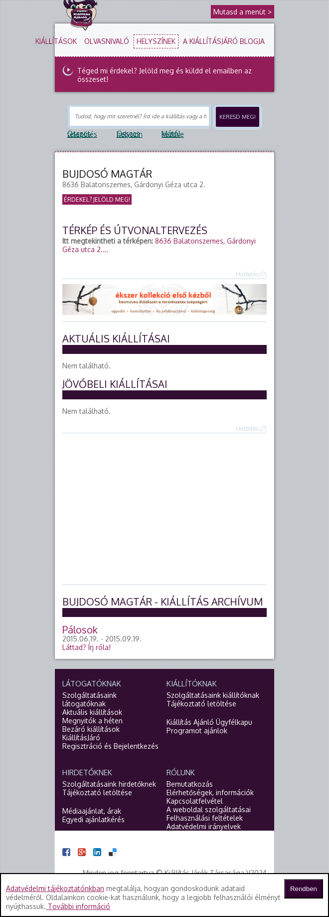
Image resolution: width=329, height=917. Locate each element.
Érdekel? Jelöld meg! (97, 199)
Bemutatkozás (189, 784)
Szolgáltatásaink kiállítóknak (212, 695)
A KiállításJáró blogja (224, 41)
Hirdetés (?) (251, 274)
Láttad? (86, 647)
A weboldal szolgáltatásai (208, 809)
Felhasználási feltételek (204, 818)
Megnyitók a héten (92, 720)
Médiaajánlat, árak (91, 811)
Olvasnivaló (106, 41)
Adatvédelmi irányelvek (203, 826)
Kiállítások (56, 41)
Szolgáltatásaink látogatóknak (89, 699)
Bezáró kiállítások (91, 729)
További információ (78, 906)
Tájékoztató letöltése (201, 703)
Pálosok (80, 629)
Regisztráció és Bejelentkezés (110, 746)
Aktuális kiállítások (92, 712)
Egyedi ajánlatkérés (93, 819)
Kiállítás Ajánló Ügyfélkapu (209, 722)
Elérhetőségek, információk (210, 792)
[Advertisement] (195, 508)
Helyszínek (156, 41)
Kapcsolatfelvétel (194, 801)
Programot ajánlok (196, 730)
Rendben (303, 889)
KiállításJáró (81, 737)
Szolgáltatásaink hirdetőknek (109, 784)
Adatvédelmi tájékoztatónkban (55, 888)
